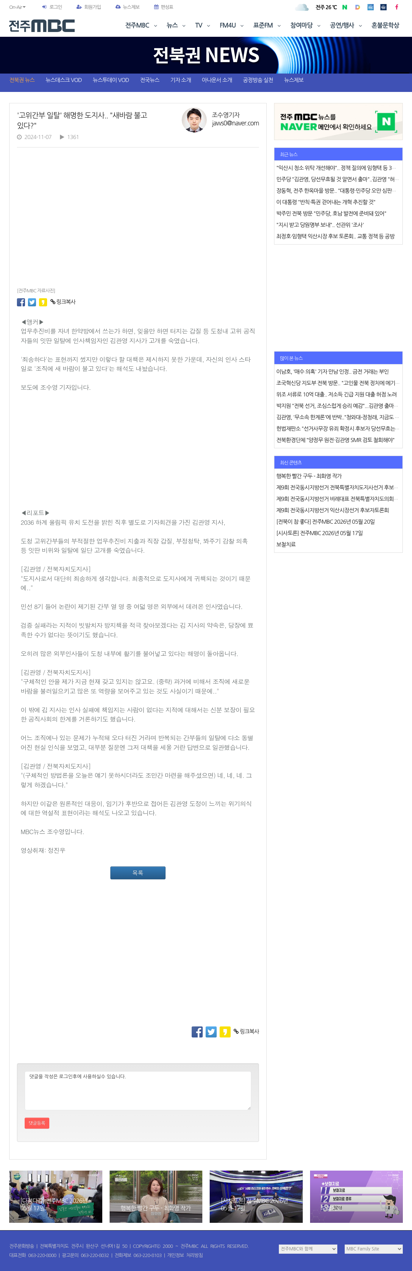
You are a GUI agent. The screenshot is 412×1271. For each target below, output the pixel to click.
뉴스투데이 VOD (111, 80)
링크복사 (63, 302)
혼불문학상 (385, 25)
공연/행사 (346, 25)
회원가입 (89, 7)
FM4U (232, 25)
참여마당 (306, 25)
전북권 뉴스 (22, 80)
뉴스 (177, 25)
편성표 (163, 7)
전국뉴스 (149, 80)
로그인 (55, 7)
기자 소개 (180, 80)
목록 (137, 873)
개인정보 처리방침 (185, 1255)
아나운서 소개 (217, 80)
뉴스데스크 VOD (64, 80)
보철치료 (331, 1208)
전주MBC (142, 25)
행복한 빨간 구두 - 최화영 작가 (156, 1208)
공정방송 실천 (258, 80)
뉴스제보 (127, 7)
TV (203, 25)
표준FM (268, 25)
